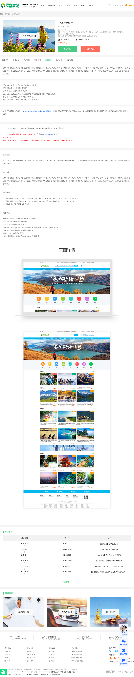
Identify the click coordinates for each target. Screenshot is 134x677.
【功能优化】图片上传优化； (109, 549)
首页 (1, 14)
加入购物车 (67, 49)
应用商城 (7, 14)
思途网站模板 (31, 654)
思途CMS (29, 651)
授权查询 (110, 672)
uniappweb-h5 (48, 134)
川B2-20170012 (26, 672)
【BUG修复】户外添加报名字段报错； (109, 555)
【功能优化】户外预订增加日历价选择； (109, 561)
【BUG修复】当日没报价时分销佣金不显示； (109, 566)
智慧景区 (39, 670)
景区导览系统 (65, 670)
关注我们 (120, 672)
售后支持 (51, 651)
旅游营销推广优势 (76, 658)
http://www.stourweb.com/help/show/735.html (36, 111)
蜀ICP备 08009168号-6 (14, 672)
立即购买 (90, 49)
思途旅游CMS (19, 670)
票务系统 (57, 670)
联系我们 (7, 658)
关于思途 (7, 651)
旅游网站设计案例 (48, 670)
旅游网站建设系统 (29, 670)
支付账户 (7, 661)
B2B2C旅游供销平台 (77, 661)
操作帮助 (51, 658)
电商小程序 (73, 670)
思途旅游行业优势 (76, 651)
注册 (121, 5)
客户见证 (51, 661)
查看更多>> (67, 582)
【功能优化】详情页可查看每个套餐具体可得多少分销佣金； (111, 572)
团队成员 (7, 654)
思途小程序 (30, 661)
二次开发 (51, 654)
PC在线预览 (65, 40)
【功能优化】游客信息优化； (109, 544)
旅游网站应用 (31, 658)
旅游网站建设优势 (76, 654)
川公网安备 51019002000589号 (41, 672)
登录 (116, 5)
